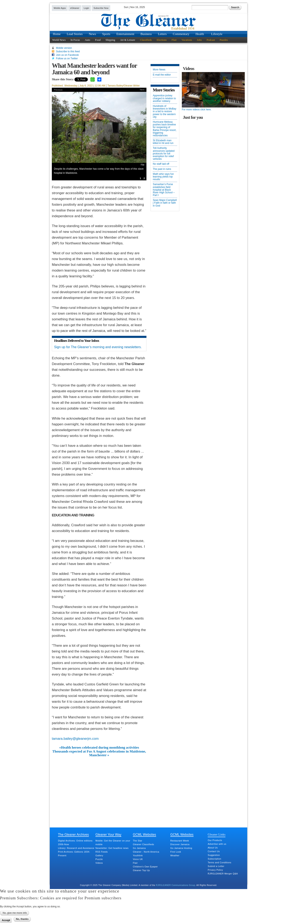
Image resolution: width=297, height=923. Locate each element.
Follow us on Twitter (67, 58)
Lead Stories (75, 34)
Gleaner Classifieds (143, 844)
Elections (162, 39)
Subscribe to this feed (68, 51)
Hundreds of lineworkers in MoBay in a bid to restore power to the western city (164, 111)
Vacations (187, 39)
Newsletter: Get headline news (112, 848)
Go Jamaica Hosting (181, 848)
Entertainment (125, 34)
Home (57, 34)
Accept (6, 920)
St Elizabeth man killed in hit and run (163, 142)
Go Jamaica (139, 848)
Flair (174, 39)
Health (200, 34)
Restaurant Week (179, 840)
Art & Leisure (127, 39)
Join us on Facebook (67, 55)
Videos (99, 863)
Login (86, 8)
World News (59, 39)
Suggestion (214, 855)
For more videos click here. (196, 109)
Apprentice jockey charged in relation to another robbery (164, 98)
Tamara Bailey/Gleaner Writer (123, 85)
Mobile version (64, 48)
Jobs (199, 39)
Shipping (110, 39)
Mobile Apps (60, 8)
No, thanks (22, 919)
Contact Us (214, 851)
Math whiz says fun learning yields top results (163, 177)
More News (159, 69)
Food (98, 39)
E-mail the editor (162, 75)
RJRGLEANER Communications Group (175, 885)
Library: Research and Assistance (76, 848)
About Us (213, 847)
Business (146, 34)
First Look (175, 852)
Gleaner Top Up (141, 870)
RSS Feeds (101, 852)
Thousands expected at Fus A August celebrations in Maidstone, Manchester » (99, 753)
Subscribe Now (101, 8)
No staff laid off (161, 164)
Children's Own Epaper (145, 866)
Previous (58, 90)
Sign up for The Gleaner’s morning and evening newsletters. (98, 347)
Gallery (99, 855)
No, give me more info (15, 912)
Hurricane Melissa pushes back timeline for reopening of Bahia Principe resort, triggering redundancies (164, 129)
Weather (174, 855)
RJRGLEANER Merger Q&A (223, 873)
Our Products (215, 840)
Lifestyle (216, 34)
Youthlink (138, 855)
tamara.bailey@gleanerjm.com (75, 739)
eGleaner (74, 8)
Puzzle (99, 859)
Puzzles (224, 39)
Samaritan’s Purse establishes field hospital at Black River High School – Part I (164, 190)
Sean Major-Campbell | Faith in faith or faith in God (165, 203)
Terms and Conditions (219, 862)
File (142, 164)
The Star (137, 840)
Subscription (214, 859)
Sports (106, 34)
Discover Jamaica (179, 844)
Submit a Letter (216, 866)
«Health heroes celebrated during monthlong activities (99, 747)
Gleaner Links (216, 834)
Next (142, 89)
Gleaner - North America (146, 852)
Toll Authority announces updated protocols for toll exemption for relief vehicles (163, 153)
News (92, 34)
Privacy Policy (215, 870)
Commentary (181, 34)
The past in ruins (162, 169)
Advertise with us (217, 844)
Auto (87, 39)
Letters (162, 34)
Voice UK (138, 859)
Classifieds (146, 39)
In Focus (75, 39)
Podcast (211, 39)
